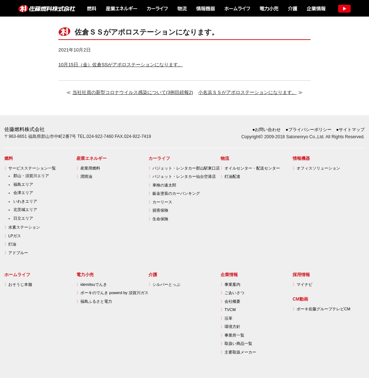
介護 (292, 8)
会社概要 (230, 301)
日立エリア (23, 218)
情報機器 (205, 8)
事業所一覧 (232, 335)
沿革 (226, 318)
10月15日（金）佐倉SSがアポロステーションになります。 (120, 64)
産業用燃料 (88, 168)
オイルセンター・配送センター (250, 168)
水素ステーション (22, 227)
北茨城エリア (25, 209)
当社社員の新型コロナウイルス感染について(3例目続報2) (132, 92)
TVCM (228, 309)
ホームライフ (236, 8)
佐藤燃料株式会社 (42, 8)
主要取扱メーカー (238, 352)
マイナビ (302, 284)
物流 (182, 8)
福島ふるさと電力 (94, 301)
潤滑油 (84, 176)
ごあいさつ (232, 293)
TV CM (344, 8)
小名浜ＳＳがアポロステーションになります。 (247, 92)
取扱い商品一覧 (236, 343)
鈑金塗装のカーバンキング (174, 193)
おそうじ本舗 (18, 284)
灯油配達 (230, 176)
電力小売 (268, 8)
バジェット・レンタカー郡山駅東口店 (184, 168)
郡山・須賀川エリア (31, 176)
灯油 (10, 244)
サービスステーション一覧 (30, 168)
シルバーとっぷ (164, 284)
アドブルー (16, 253)
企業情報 (315, 8)
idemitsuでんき (91, 284)
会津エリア (23, 192)
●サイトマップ (350, 129)
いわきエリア (25, 201)
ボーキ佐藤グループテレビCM (321, 309)
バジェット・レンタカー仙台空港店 (182, 176)
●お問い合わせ (266, 129)
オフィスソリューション (316, 168)
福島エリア (23, 184)
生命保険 (158, 219)
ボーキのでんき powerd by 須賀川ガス (112, 293)
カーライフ (157, 8)
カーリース (160, 202)
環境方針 (230, 326)
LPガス (12, 236)
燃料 (91, 8)
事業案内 (230, 284)
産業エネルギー (121, 8)
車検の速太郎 (162, 185)
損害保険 (158, 210)
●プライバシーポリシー (309, 129)
